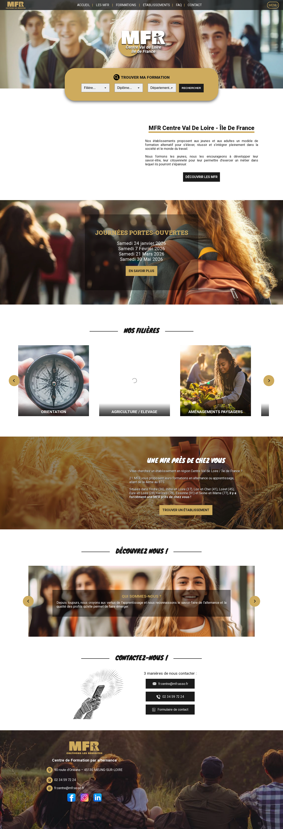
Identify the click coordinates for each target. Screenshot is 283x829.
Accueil (83, 5)
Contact (195, 5)
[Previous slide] (14, 379)
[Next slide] (268, 379)
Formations (126, 5)
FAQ (179, 5)
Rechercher (191, 88)
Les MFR (102, 5)
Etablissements (156, 5)
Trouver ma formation (145, 78)
